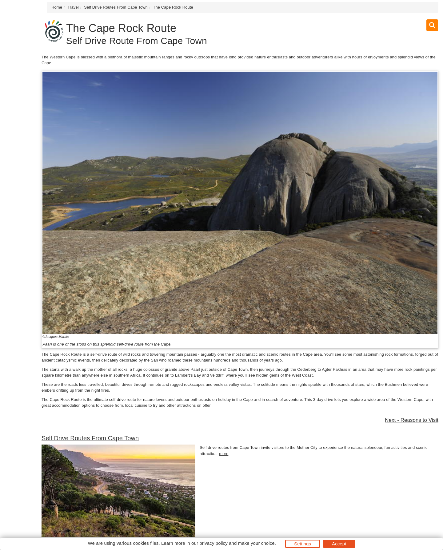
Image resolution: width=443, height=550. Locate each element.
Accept (339, 543)
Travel (73, 7)
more (223, 453)
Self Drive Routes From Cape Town (116, 7)
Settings (302, 543)
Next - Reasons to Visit (411, 420)
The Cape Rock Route (173, 7)
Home (56, 7)
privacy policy (213, 543)
